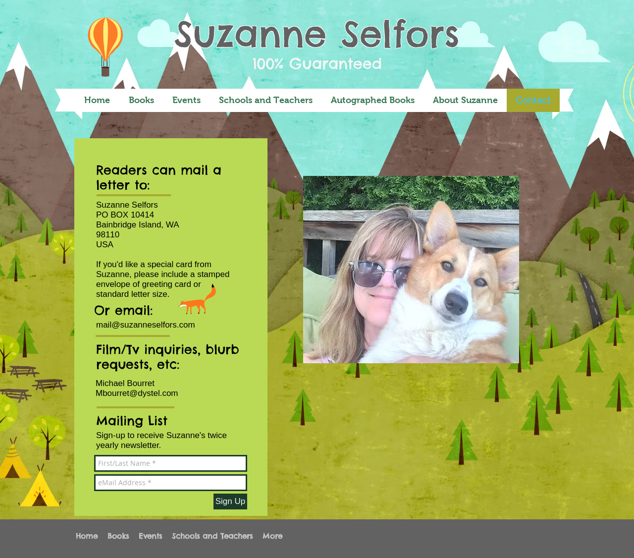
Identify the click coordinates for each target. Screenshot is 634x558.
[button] (141, 100)
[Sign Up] (230, 501)
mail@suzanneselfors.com (145, 325)
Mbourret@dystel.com (137, 393)
